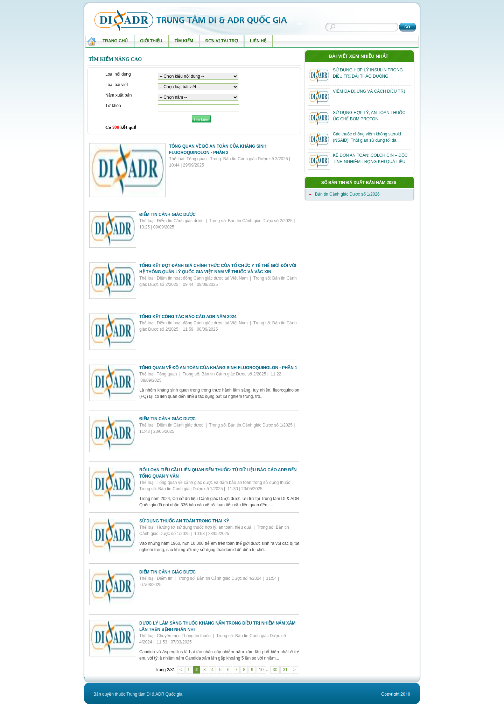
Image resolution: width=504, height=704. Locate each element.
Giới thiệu (149, 42)
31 (285, 669)
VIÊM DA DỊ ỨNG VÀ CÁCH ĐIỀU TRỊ (369, 91)
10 (261, 669)
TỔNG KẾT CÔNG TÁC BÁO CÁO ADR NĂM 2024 (188, 316)
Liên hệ (256, 42)
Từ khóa (113, 106)
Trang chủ (115, 40)
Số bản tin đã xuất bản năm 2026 (358, 182)
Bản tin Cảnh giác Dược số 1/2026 (347, 194)
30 (275, 669)
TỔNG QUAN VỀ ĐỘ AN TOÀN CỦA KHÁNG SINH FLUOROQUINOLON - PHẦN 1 (218, 367)
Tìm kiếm (182, 42)
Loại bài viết (116, 85)
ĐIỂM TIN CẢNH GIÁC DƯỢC (167, 214)
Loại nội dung (118, 74)
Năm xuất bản (118, 95)
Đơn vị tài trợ (220, 42)
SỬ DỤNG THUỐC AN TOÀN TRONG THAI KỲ (184, 521)
